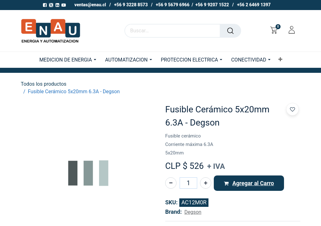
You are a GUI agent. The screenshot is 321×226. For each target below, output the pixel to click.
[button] (280, 59)
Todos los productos (43, 84)
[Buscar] (230, 30)
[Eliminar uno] (170, 183)
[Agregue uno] (205, 183)
